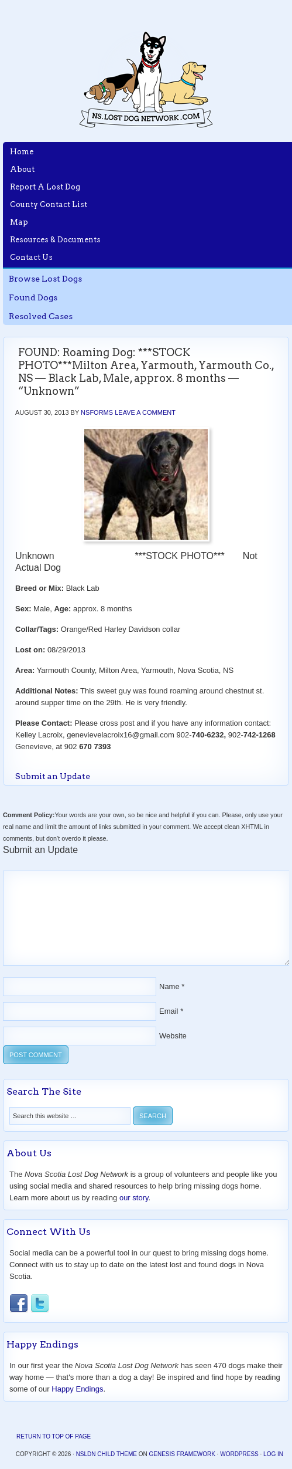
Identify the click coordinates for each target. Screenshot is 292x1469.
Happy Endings (77, 1389)
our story (134, 1197)
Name (169, 986)
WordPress (239, 1454)
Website (173, 1035)
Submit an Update (52, 776)
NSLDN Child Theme (106, 1454)
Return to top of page (53, 1436)
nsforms (97, 412)
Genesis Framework (182, 1454)
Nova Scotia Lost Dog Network (146, 79)
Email (168, 1011)
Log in (273, 1454)
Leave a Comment (145, 412)
